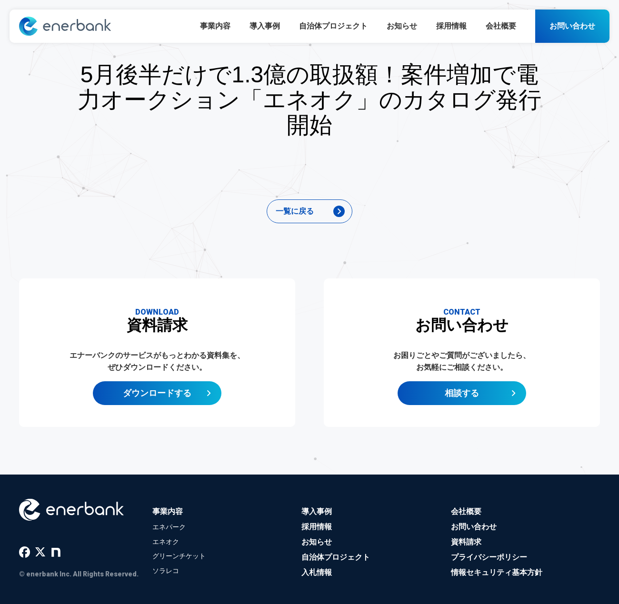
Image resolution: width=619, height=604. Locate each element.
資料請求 (466, 542)
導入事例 (265, 26)
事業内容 (215, 26)
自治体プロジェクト (333, 26)
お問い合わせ (572, 26)
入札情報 (316, 572)
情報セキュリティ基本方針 (496, 572)
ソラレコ (165, 570)
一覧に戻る (295, 211)
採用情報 (451, 26)
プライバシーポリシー (489, 557)
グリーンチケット (179, 556)
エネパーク (169, 527)
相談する (462, 396)
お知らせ (402, 26)
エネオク (165, 541)
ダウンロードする (157, 396)
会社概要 (501, 26)
